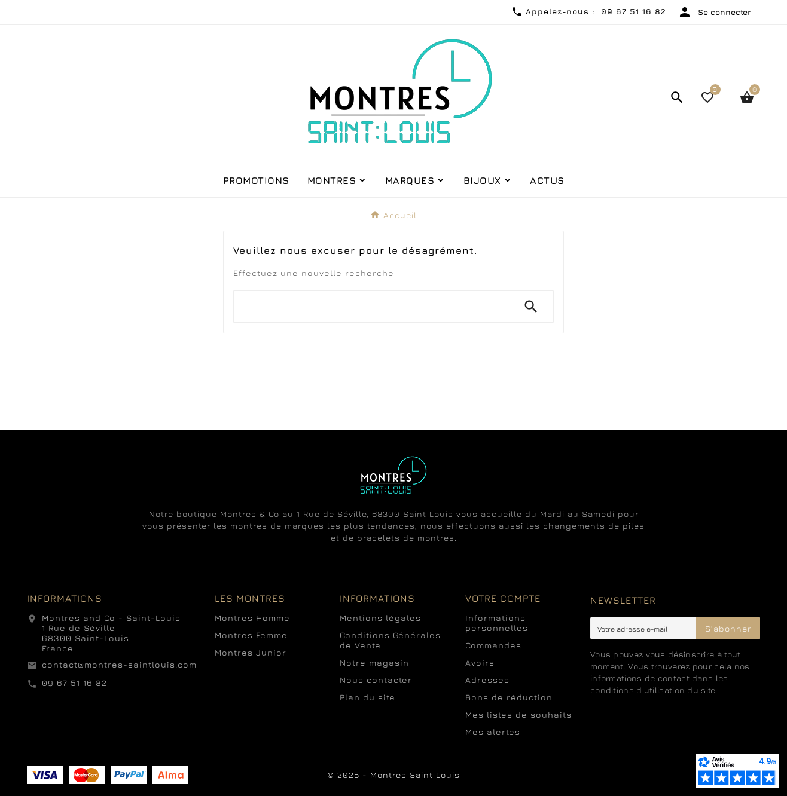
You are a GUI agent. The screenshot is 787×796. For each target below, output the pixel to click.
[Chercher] (372, 306)
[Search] (531, 307)
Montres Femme (251, 635)
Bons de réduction (509, 697)
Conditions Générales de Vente (390, 640)
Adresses (487, 680)
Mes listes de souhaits (518, 714)
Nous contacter (376, 680)
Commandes (493, 645)
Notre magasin (374, 662)
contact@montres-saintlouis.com (119, 664)
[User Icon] (714, 12)
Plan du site (367, 697)
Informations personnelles (496, 623)
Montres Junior (250, 652)
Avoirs (480, 662)
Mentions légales (380, 618)
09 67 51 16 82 (74, 683)
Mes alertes (492, 732)
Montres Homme (252, 618)
